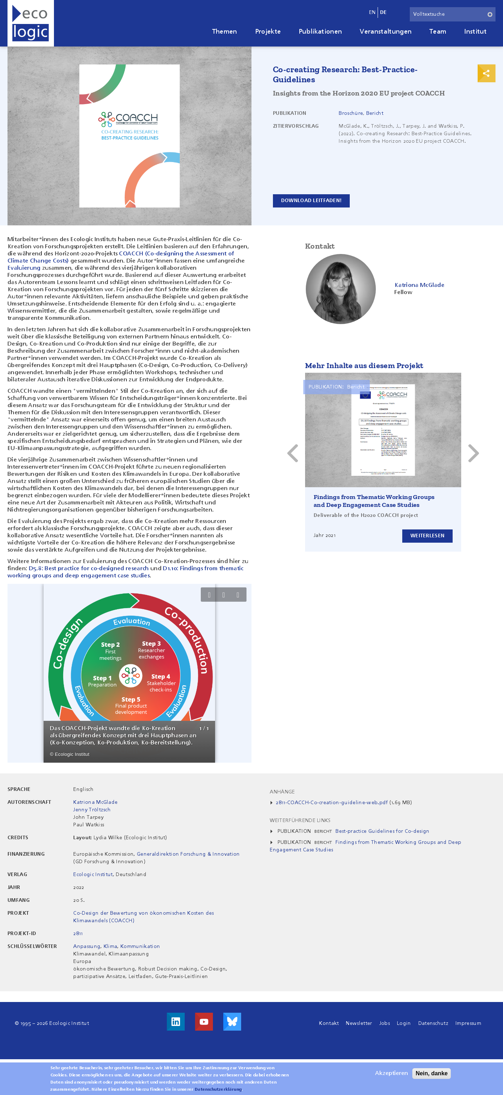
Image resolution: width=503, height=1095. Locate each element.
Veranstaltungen (386, 32)
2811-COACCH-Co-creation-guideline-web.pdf (332, 802)
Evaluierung (24, 268)
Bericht (374, 113)
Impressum (468, 1023)
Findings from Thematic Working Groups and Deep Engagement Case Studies (374, 501)
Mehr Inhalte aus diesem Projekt (364, 365)
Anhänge (282, 792)
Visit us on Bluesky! (232, 1022)
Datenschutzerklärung (218, 1089)
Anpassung (86, 946)
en (372, 12)
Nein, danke (431, 1073)
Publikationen (320, 32)
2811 (78, 933)
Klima (111, 946)
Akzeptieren (391, 1073)
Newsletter (359, 1023)
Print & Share (486, 73)
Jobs (384, 1023)
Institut (475, 32)
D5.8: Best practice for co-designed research (89, 569)
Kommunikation (140, 946)
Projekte (268, 32)
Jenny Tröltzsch (92, 809)
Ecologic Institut (93, 874)
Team (437, 32)
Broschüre (351, 113)
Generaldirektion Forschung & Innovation (188, 854)
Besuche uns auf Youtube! (204, 1022)
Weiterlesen (427, 535)
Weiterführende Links (300, 820)
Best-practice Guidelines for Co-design (382, 831)
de (383, 12)
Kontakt (329, 1023)
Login (404, 1023)
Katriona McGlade (95, 802)
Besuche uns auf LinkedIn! (176, 1022)
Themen (224, 32)
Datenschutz (433, 1023)
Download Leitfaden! (311, 200)
